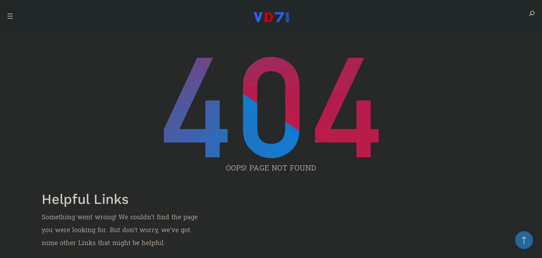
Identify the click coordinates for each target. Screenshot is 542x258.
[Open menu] (10, 16)
